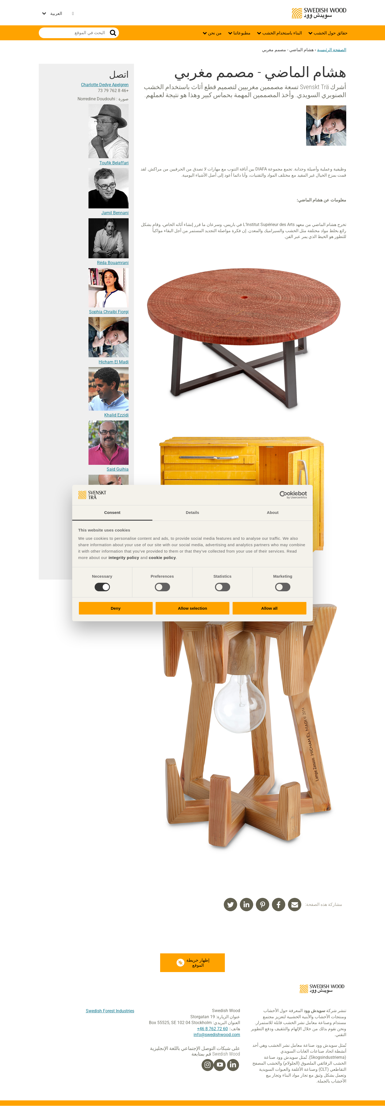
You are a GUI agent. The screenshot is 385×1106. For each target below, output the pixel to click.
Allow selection (192, 608)
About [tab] (273, 512)
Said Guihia (118, 469)
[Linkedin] (233, 1065)
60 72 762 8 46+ (212, 1028)
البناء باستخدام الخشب (281, 32)
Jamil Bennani (115, 212)
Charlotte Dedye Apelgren (105, 84)
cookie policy (162, 557)
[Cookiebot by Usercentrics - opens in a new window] (283, 495)
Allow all (269, 608)
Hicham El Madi (114, 361)
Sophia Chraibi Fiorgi (109, 311)
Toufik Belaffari (114, 162)
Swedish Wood (319, 13)
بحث (113, 32)
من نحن (214, 32)
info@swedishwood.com (217, 1034)
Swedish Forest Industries (110, 1010)
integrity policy (124, 557)
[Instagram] (207, 1065)
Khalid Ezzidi (116, 415)
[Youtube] (220, 1065)
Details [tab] (192, 512)
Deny (116, 608)
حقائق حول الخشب (330, 32)
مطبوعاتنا (241, 32)
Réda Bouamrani (113, 262)
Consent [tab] (112, 512)
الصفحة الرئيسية (331, 49)
